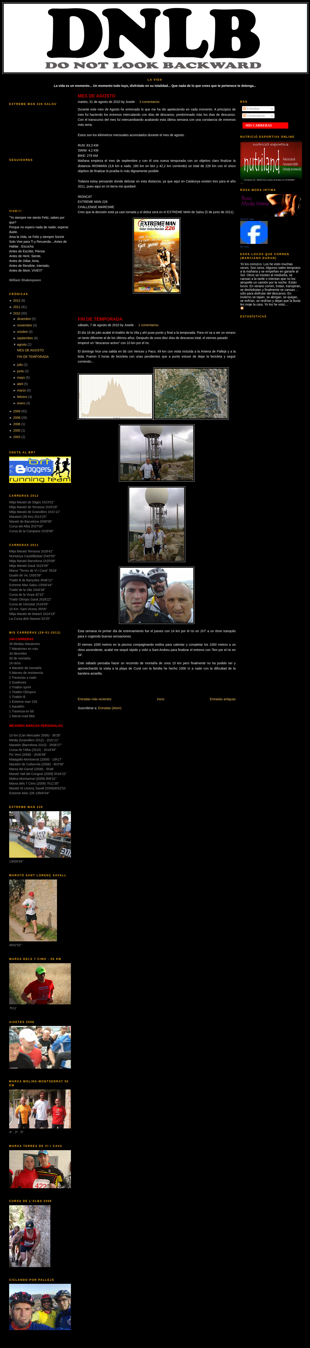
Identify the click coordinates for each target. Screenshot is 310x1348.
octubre (22, 332)
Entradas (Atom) (109, 708)
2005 (16, 430)
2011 (16, 307)
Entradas (251, 108)
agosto (22, 344)
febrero (22, 397)
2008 (16, 417)
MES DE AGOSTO (30, 350)
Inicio (160, 699)
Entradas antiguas (223, 699)
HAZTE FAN (247, 219)
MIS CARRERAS (258, 125)
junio (20, 371)
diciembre (24, 319)
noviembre (24, 325)
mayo (21, 377)
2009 (16, 411)
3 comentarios (149, 102)
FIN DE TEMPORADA (33, 356)
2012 (16, 300)
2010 (16, 313)
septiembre (25, 338)
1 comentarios (148, 325)
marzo (21, 390)
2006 (16, 424)
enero (21, 403)
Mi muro (244, 246)
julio (20, 365)
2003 (16, 437)
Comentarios (254, 116)
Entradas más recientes (94, 699)
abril (20, 384)
